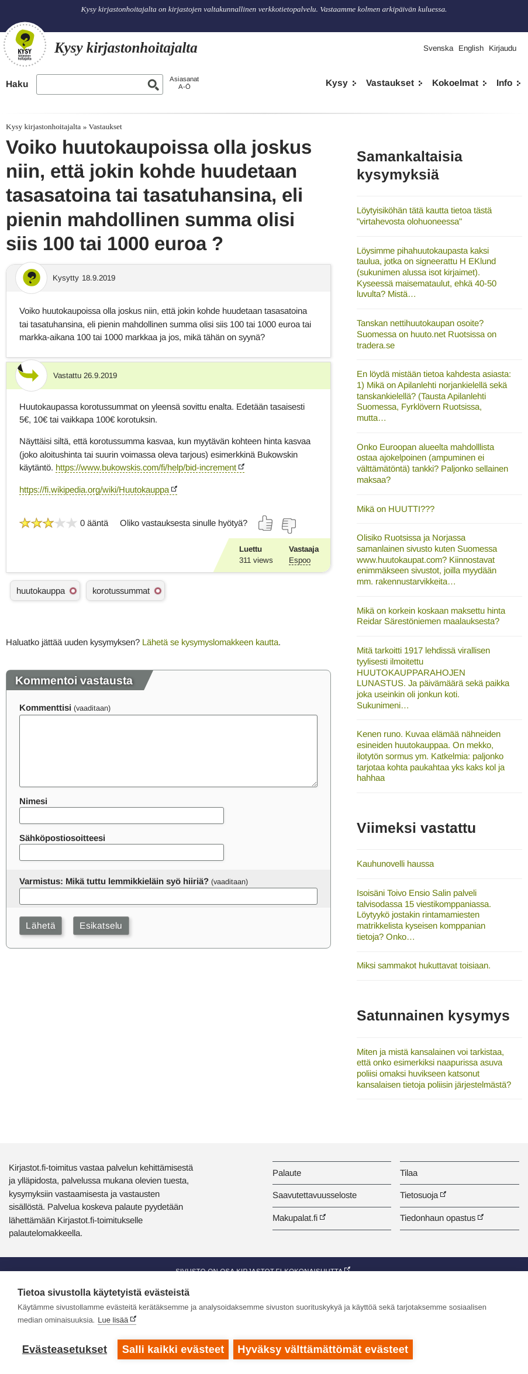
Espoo (299, 560)
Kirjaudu (502, 48)
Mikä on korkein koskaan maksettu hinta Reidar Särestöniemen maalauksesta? (431, 616)
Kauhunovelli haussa (395, 863)
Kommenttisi (45, 707)
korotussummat (121, 591)
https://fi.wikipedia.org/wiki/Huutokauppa (94, 489)
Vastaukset (390, 83)
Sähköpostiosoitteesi (62, 838)
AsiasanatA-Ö (184, 82)
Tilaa (408, 1173)
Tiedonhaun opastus (437, 1218)
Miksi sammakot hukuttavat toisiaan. (424, 965)
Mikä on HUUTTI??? (395, 509)
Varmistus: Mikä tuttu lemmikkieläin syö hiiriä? (114, 881)
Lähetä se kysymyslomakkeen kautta (210, 642)
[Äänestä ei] (288, 526)
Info (504, 83)
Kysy (337, 83)
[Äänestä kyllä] (266, 523)
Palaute (286, 1173)
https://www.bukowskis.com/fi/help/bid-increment (146, 467)
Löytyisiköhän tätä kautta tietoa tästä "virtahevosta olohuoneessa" (424, 215)
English (471, 48)
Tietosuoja (419, 1195)
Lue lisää (113, 1321)
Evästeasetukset (64, 1349)
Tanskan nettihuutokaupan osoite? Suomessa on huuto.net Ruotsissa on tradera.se (426, 333)
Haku (17, 84)
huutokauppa (40, 591)
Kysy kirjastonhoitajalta (43, 126)
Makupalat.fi (295, 1218)
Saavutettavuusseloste (314, 1195)
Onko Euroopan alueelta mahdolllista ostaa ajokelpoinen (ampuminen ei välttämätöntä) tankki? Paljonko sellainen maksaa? (432, 463)
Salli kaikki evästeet (173, 1349)
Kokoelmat (455, 83)
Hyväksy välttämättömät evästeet (324, 1349)
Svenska (438, 48)
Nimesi (33, 801)
